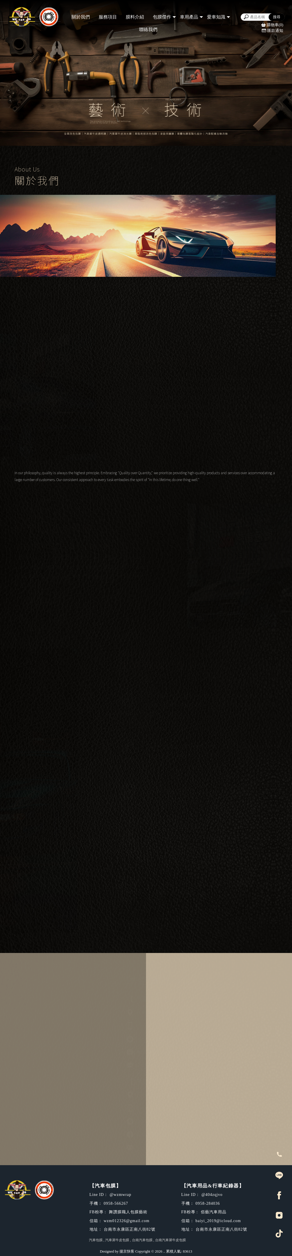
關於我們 (81, 17)
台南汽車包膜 (142, 1240)
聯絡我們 (148, 29)
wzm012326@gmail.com (162, 1064)
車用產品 (189, 17)
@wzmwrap (148, 1038)
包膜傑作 (162, 17)
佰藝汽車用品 (149, 1134)
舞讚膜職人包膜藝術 (156, 1051)
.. (164, 1251)
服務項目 (108, 17)
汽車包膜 (96, 1240)
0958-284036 (149, 1108)
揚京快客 (126, 1251)
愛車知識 (216, 17)
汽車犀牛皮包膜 (117, 1240)
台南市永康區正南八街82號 (164, 1012)
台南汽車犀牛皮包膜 (170, 1240)
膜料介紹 (135, 17)
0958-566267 (149, 1026)
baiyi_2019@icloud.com (162, 1147)
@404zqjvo (147, 1121)
